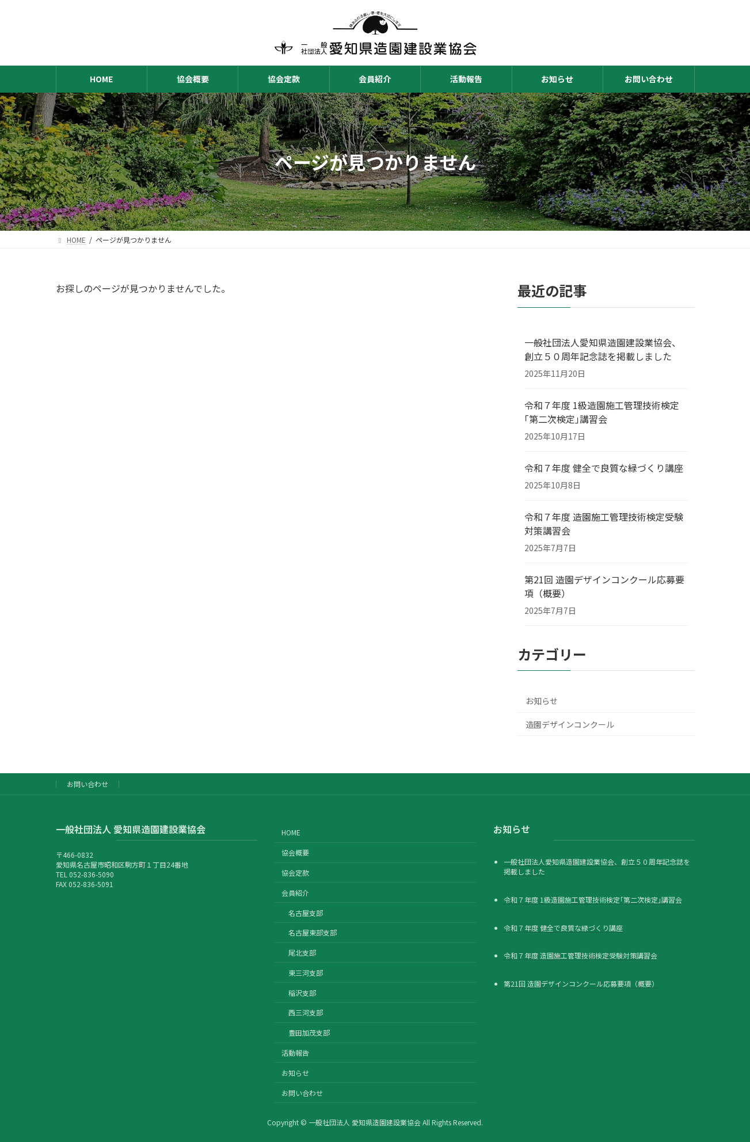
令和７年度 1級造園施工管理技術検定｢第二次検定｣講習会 (601, 412)
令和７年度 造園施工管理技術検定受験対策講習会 (603, 523)
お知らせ (542, 700)
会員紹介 (295, 892)
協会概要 (295, 852)
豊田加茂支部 (309, 1032)
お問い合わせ (87, 784)
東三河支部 (305, 972)
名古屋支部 (305, 912)
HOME (290, 832)
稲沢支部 (302, 992)
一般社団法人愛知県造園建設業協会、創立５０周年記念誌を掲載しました (602, 349)
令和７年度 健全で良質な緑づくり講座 (603, 468)
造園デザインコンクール (570, 724)
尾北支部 (302, 952)
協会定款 (295, 872)
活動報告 (295, 1052)
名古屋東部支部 (312, 932)
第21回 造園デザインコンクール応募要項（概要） (604, 586)
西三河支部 (305, 1012)
